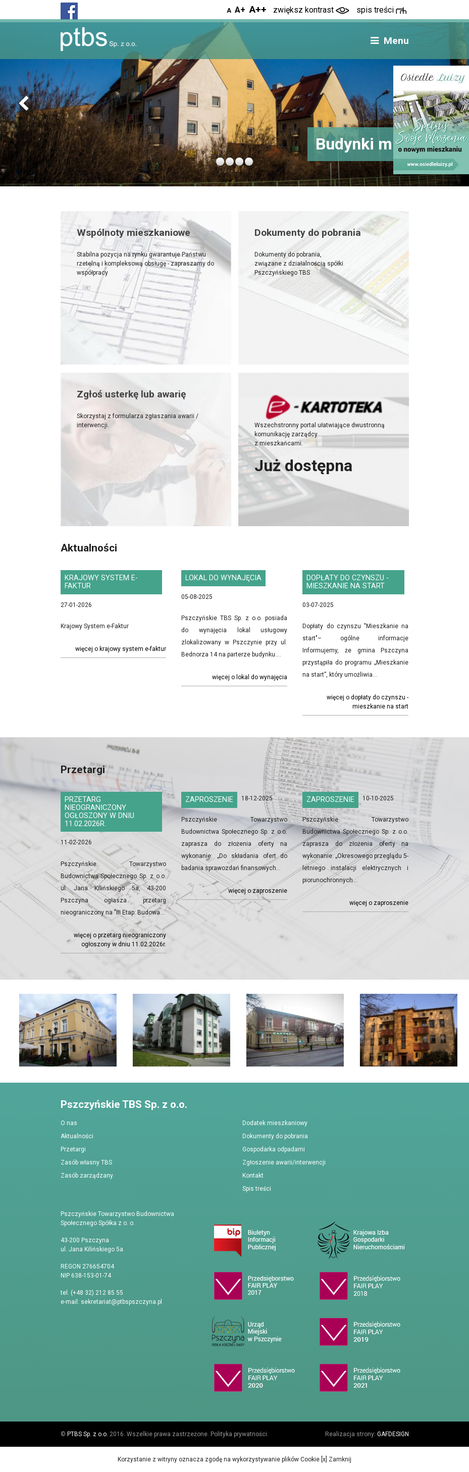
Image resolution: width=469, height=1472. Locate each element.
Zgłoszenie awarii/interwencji (284, 1162)
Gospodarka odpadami (273, 1149)
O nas (69, 1123)
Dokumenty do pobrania (275, 1136)
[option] (64, 1030)
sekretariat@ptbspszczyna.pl (121, 1301)
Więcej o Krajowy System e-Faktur (120, 648)
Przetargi (73, 1149)
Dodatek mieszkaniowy (274, 1123)
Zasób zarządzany (87, 1175)
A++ (258, 9)
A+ (240, 10)
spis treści (381, 10)
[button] (23, 104)
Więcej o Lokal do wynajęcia (249, 677)
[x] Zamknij (335, 1459)
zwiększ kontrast (311, 10)
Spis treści (256, 1188)
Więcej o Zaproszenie (257, 890)
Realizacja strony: (367, 1434)
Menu (389, 40)
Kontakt (253, 1175)
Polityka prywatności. (240, 1434)
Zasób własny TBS (86, 1162)
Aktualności (77, 1136)
